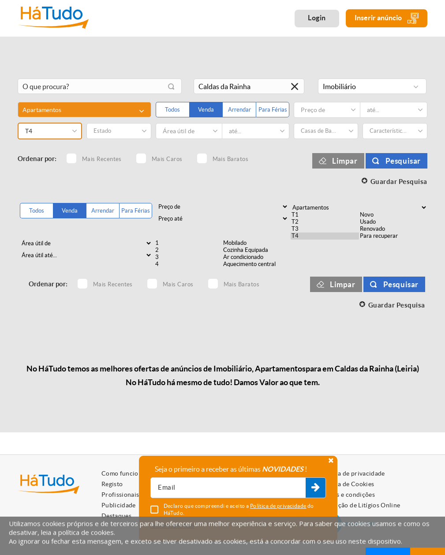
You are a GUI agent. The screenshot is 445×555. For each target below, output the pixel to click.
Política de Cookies (346, 484)
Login (317, 18)
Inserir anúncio (387, 18)
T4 (325, 236)
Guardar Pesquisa (398, 181)
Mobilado (256, 243)
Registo (112, 484)
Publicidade (118, 505)
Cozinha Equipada (256, 250)
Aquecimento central (256, 264)
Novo (393, 214)
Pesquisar (403, 161)
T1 (325, 214)
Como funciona (123, 473)
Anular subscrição (172, 526)
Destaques (116, 515)
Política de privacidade (352, 473)
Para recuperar (393, 236)
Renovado (393, 228)
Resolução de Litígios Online (359, 505)
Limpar (345, 161)
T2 (325, 221)
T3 (325, 228)
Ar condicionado (256, 257)
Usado (393, 221)
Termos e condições (347, 494)
